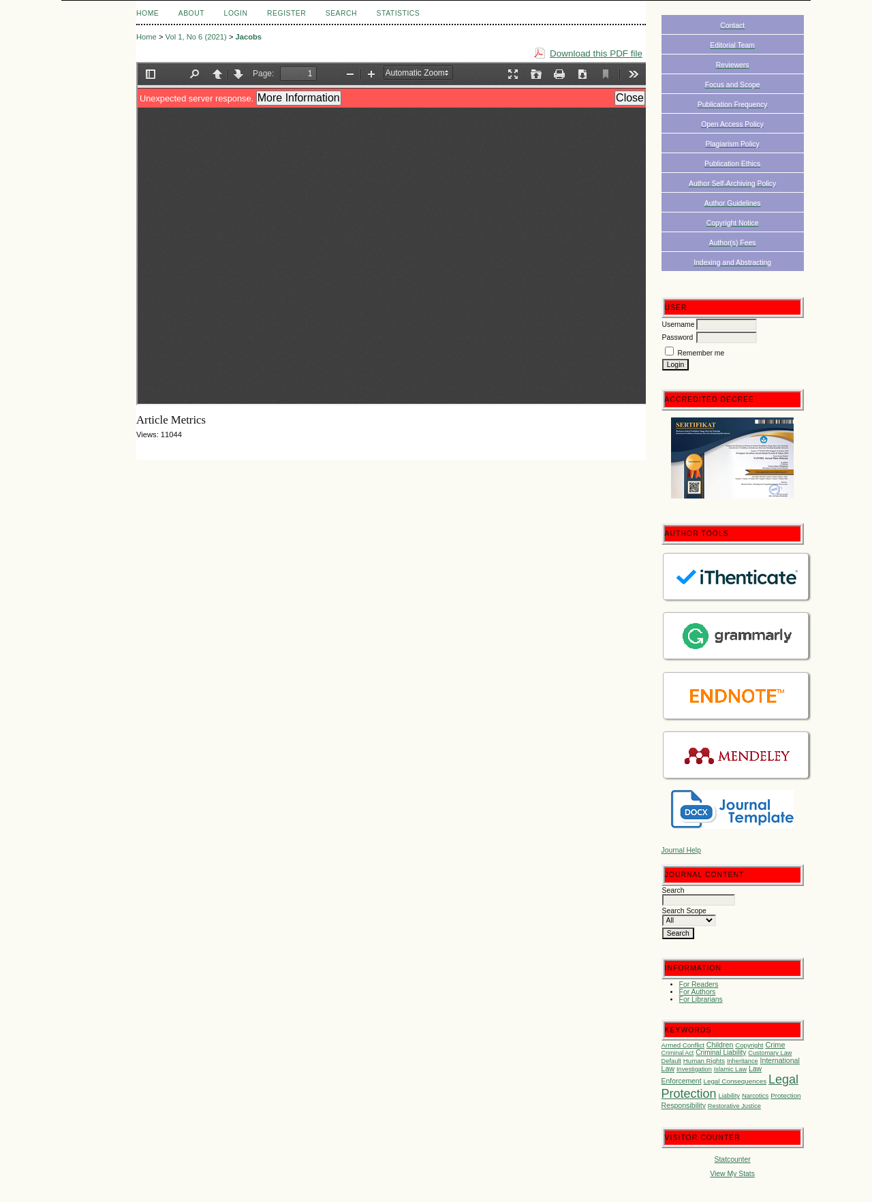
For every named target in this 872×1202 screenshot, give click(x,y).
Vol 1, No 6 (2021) (196, 37)
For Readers (699, 984)
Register (286, 13)
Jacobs (249, 37)
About (191, 13)
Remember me (701, 353)
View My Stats (732, 1173)
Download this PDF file (596, 53)
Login (236, 13)
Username (678, 324)
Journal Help (681, 850)
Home (147, 13)
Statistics (398, 13)
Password (678, 337)
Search (341, 13)
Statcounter (733, 1159)
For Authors (697, 992)
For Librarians (701, 999)
